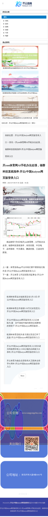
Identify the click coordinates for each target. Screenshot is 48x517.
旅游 (6, 30)
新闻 (6, 27)
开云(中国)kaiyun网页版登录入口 (19, 123)
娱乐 (6, 24)
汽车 (6, 33)
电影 (6, 36)
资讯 (6, 21)
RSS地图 (35, 503)
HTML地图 (41, 503)
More (22, 376)
